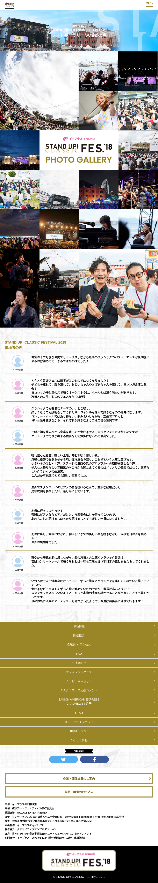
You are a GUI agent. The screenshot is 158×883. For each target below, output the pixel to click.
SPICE (79, 712)
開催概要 (79, 635)
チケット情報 (79, 740)
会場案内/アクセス (79, 644)
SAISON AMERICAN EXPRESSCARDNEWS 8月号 (79, 701)
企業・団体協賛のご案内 (79, 778)
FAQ (79, 653)
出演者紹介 (79, 663)
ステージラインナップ (79, 722)
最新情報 (79, 626)
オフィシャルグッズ (79, 672)
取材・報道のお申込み (79, 792)
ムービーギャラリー (79, 681)
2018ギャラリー (79, 731)
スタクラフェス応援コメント (79, 690)
